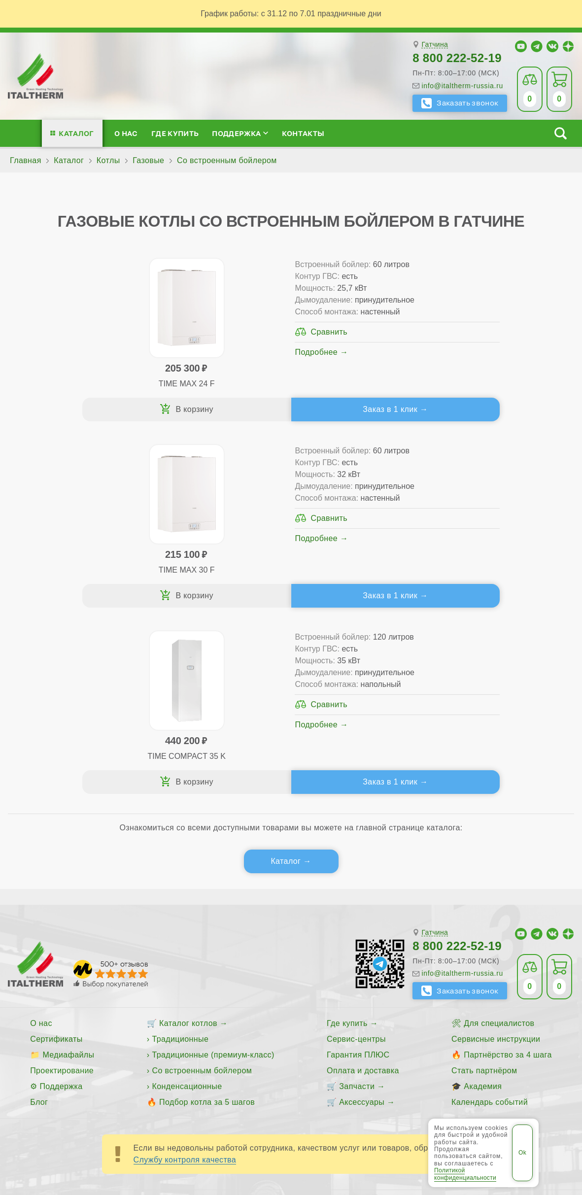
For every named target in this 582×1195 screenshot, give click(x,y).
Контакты (303, 133)
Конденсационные (187, 900)
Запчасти (357, 900)
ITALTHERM (123, 1088)
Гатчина (434, 44)
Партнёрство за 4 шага (507, 868)
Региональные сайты (336, 1088)
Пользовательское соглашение (291, 1112)
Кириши (330, 1050)
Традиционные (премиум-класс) (213, 868)
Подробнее (177, 352)
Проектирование (62, 884)
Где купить (175, 133)
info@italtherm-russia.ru (462, 86)
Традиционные (180, 853)
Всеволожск (211, 1050)
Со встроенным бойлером (202, 884)
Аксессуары (361, 916)
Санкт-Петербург (386, 1050)
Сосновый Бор (454, 1050)
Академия (483, 900)
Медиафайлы (68, 868)
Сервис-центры (356, 853)
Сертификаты (56, 853)
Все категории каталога (235, 1088)
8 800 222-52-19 (457, 58)
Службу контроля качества (185, 973)
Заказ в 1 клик (212, 409)
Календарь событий (489, 916)
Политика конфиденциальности (453, 1088)
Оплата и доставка (363, 884)
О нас (126, 133)
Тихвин (503, 1050)
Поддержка (240, 133)
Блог (39, 916)
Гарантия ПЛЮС (358, 868)
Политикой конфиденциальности (465, 1174)
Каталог (76, 133)
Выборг (255, 1050)
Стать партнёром (484, 884)
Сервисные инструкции (495, 853)
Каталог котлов (188, 837)
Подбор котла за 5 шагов (207, 916)
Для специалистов (499, 837)
